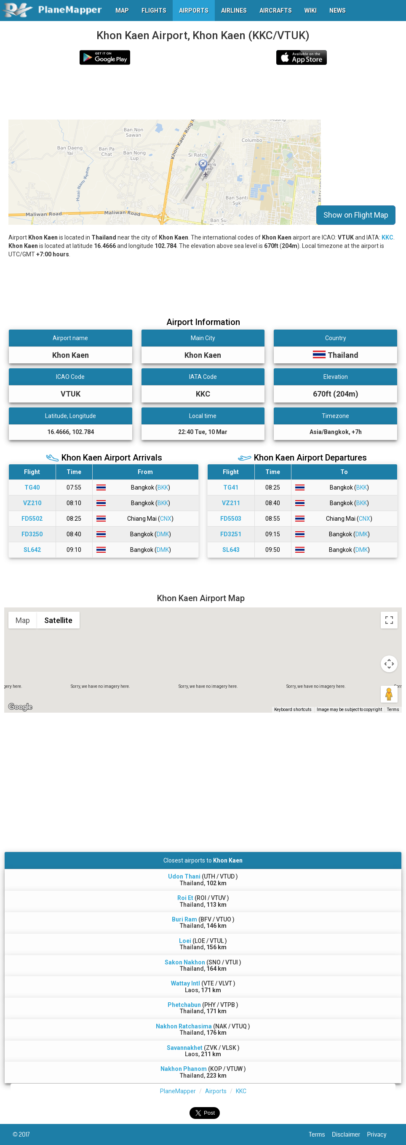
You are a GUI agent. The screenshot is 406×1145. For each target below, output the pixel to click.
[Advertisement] (161, 92)
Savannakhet (185, 1047)
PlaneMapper (178, 1091)
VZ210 (32, 503)
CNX (165, 518)
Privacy (380, 1134)
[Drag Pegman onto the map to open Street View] (389, 694)
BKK (163, 487)
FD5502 (32, 518)
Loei (185, 940)
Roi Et (185, 898)
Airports (216, 1091)
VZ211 (231, 503)
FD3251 (230, 534)
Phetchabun (184, 1004)
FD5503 (230, 518)
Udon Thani (184, 876)
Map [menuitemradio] (23, 620)
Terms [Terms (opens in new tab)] (393, 709)
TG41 (230, 487)
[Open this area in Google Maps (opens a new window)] (20, 707)
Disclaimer (349, 1134)
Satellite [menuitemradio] (58, 620)
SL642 (32, 549)
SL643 (231, 549)
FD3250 (32, 534)
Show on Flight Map (355, 214)
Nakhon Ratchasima (184, 1026)
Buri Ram (184, 919)
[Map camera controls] (389, 663)
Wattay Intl (185, 983)
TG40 (32, 487)
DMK (163, 534)
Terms (320, 1134)
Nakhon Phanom (183, 1068)
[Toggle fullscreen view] (389, 620)
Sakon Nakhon (185, 962)
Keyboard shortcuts (293, 709)
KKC (387, 237)
